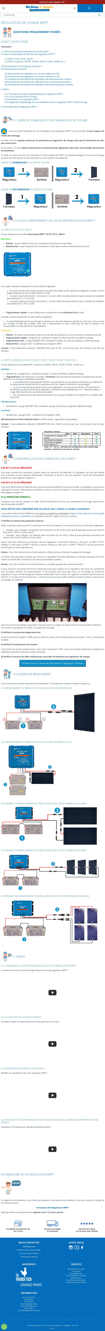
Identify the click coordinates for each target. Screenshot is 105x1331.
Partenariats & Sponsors (28, 1306)
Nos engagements (76, 1273)
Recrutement (28, 1299)
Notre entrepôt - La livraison (76, 1276)
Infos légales (29, 1302)
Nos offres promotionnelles (76, 1280)
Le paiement (76, 1271)
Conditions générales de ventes (29, 1310)
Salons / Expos (29, 1308)
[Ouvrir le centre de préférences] (4, 1327)
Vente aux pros (76, 1278)
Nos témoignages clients (28, 1304)
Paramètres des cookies (76, 1269)
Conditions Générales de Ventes (36, 1325)
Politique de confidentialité (54, 1325)
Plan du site (74, 1325)
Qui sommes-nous (29, 1297)
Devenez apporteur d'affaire (76, 1282)
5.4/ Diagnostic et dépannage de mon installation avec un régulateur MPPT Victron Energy (46, 102)
